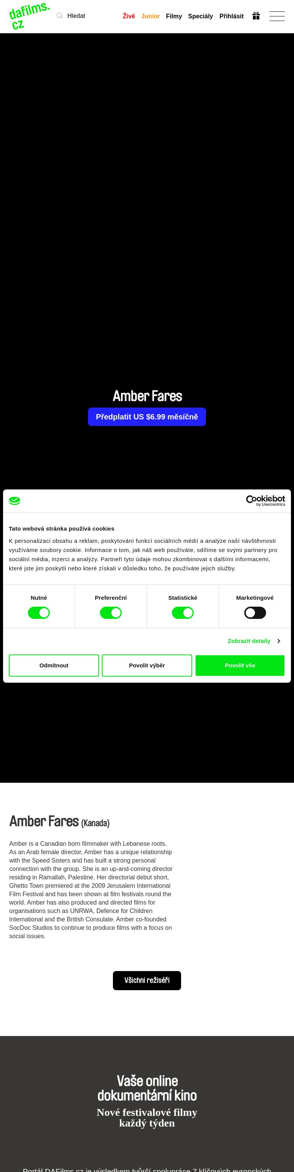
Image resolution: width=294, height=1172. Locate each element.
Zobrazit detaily (249, 641)
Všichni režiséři (147, 980)
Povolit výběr (147, 665)
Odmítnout (54, 665)
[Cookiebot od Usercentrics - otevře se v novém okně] (251, 501)
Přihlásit (231, 16)
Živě (129, 16)
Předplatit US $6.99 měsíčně (147, 417)
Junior (150, 16)
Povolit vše (240, 665)
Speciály (200, 16)
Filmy (174, 16)
